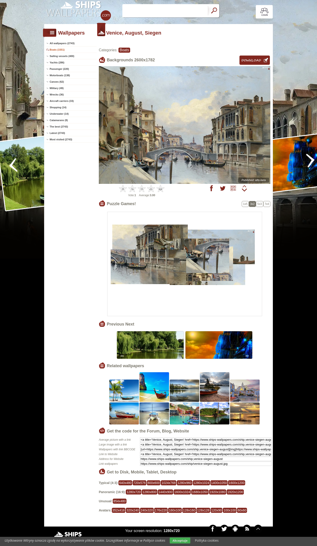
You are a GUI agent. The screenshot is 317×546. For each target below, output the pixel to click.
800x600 (154, 483)
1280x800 (149, 492)
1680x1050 (200, 492)
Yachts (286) (57, 62)
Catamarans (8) (59, 120)
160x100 (175, 510)
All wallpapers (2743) (62, 43)
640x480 (125, 483)
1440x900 (165, 492)
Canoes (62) (57, 81)
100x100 (229, 510)
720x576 (139, 483)
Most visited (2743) (61, 139)
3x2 (252, 204)
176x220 (161, 510)
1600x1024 (182, 492)
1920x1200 (235, 492)
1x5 (245, 204)
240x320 (147, 510)
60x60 (242, 510)
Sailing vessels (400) (62, 56)
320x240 (132, 510)
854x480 (119, 501)
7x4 (267, 204)
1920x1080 (218, 492)
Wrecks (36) (57, 94)
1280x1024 (201, 483)
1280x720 (133, 492)
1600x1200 (236, 483)
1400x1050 (219, 483)
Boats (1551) (57, 49)
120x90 (216, 510)
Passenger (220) (59, 69)
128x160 (189, 510)
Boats (124, 50)
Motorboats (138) (60, 75)
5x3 (259, 204)
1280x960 (184, 483)
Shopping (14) (58, 107)
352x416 (119, 510)
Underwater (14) (59, 113)
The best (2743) (59, 126)
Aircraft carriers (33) (62, 101)
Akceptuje (179, 540)
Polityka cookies (207, 540)
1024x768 (168, 483)
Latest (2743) (57, 133)
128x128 (203, 510)
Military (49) (57, 88)
